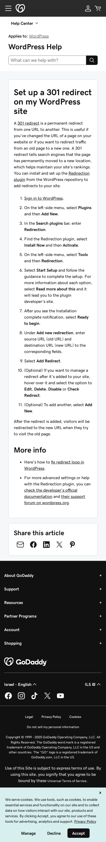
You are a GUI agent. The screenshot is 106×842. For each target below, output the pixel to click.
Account (12, 629)
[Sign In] (88, 8)
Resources (13, 602)
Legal (29, 716)
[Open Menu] (6, 8)
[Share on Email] (20, 544)
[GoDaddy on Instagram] (21, 698)
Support (11, 589)
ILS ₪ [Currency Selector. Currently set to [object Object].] (93, 684)
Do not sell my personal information (53, 727)
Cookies (75, 716)
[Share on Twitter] (59, 544)
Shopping (13, 643)
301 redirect (28, 123)
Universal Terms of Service (66, 781)
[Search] (92, 60)
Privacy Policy (51, 716)
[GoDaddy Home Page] (25, 661)
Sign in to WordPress (43, 198)
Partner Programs (20, 616)
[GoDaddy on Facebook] (8, 698)
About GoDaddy (19, 575)
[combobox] (47, 60)
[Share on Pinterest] (72, 544)
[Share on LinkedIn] (46, 544)
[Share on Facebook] (33, 544)
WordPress (39, 36)
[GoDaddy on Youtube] (60, 698)
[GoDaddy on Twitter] (47, 698)
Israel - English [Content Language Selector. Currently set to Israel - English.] (21, 684)
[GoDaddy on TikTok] (34, 698)
